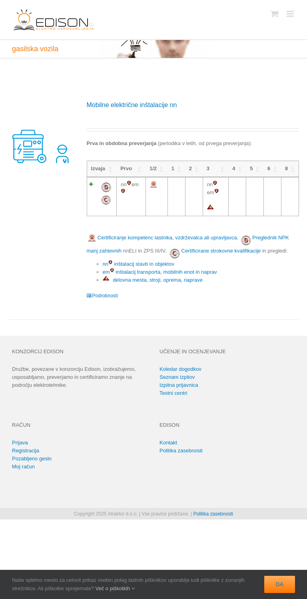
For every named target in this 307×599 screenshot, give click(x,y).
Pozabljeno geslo (32, 459)
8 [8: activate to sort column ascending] (286, 168)
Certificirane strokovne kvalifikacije (221, 251)
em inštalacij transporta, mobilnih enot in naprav (160, 272)
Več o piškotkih (115, 588)
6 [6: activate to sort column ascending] (268, 168)
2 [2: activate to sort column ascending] (190, 168)
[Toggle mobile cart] (275, 14)
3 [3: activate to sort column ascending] (208, 168)
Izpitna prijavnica (178, 385)
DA (279, 584)
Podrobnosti (105, 296)
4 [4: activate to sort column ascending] (233, 168)
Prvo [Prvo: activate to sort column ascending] (126, 168)
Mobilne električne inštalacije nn (132, 104)
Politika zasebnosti (181, 451)
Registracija (25, 451)
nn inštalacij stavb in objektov (138, 264)
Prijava (20, 443)
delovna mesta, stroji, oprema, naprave (153, 280)
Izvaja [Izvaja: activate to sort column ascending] (98, 168)
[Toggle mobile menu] (291, 14)
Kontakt (168, 443)
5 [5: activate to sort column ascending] (251, 168)
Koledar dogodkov (180, 369)
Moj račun (23, 467)
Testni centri (173, 393)
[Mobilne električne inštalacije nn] (41, 133)
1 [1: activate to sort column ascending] (172, 168)
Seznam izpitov (177, 377)
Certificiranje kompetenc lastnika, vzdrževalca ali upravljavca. (163, 238)
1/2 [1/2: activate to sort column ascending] (153, 168)
